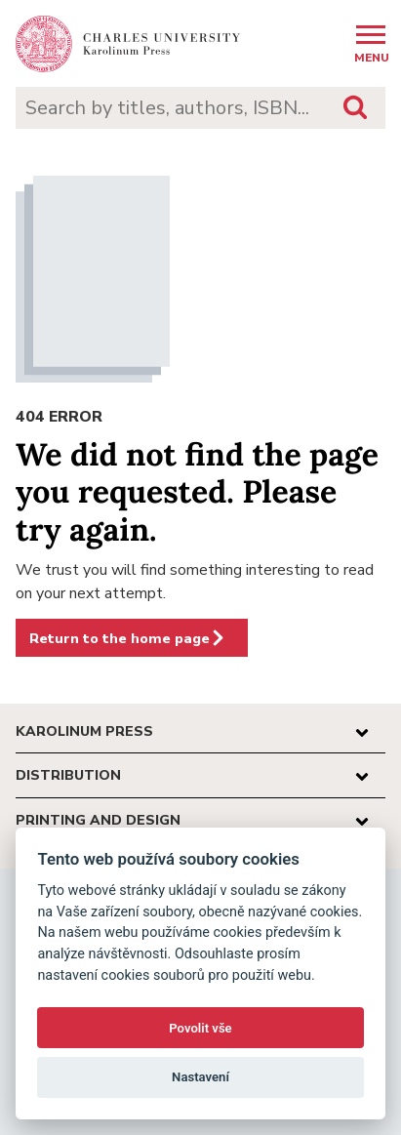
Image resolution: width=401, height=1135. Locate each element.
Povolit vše (200, 1028)
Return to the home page (127, 638)
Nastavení (200, 1077)
